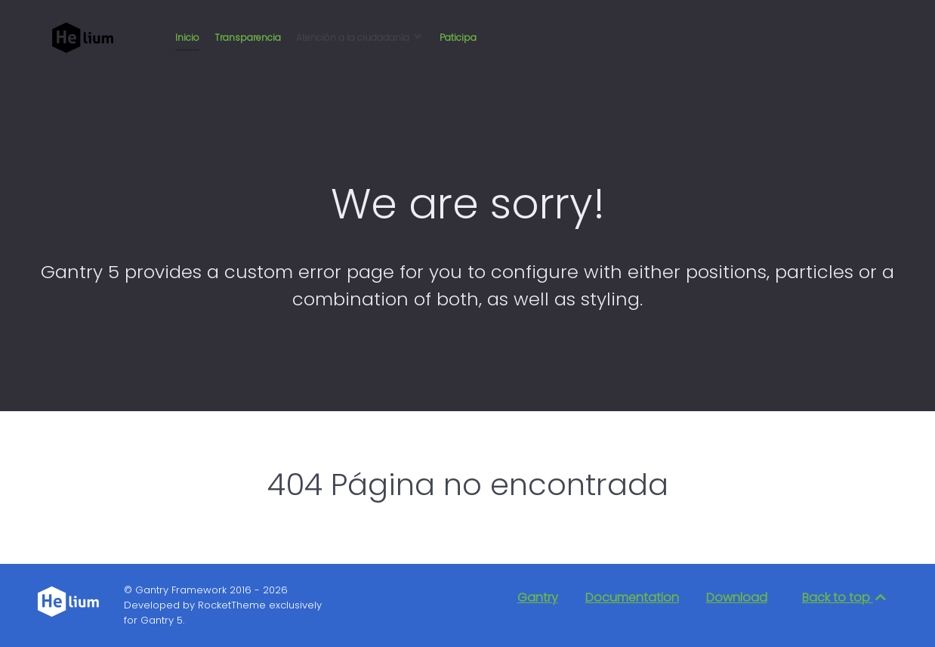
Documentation (632, 597)
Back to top (845, 597)
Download (736, 597)
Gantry (537, 597)
